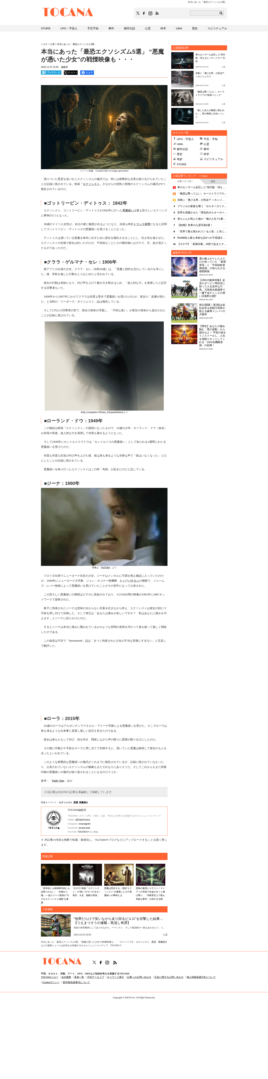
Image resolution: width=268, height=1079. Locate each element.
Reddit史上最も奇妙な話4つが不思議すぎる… (202, 237)
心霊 (206, 144)
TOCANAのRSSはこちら (157, 13)
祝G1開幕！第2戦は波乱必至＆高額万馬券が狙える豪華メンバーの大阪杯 (212, 309)
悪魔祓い (128, 210)
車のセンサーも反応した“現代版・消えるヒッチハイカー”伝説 (210, 58)
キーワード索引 (115, 977)
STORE (181, 164)
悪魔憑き (83, 802)
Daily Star (58, 780)
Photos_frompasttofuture (111, 412)
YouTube (105, 567)
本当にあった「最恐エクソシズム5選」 (76, 44)
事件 (206, 149)
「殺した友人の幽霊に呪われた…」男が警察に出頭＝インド (209, 113)
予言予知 (92, 28)
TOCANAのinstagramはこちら (151, 13)
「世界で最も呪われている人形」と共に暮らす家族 (202, 231)
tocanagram (84, 824)
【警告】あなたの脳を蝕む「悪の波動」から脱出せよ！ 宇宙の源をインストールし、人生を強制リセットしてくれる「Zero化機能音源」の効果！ (212, 336)
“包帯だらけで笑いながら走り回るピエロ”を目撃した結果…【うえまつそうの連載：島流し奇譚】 (118, 921)
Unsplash (92, 412)
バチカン (133, 580)
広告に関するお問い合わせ (169, 977)
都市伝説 (182, 149)
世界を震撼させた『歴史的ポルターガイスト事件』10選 (202, 212)
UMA (180, 144)
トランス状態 (141, 224)
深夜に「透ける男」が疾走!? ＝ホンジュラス (202, 199)
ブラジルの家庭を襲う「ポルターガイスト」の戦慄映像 (202, 206)
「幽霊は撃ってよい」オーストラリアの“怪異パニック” (202, 193)
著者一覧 (79, 977)
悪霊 (76, 802)
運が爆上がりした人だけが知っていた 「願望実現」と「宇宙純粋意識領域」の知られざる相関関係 (212, 265)
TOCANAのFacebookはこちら (144, 13)
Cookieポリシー (50, 982)
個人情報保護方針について (201, 977)
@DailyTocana (82, 819)
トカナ (44, 44)
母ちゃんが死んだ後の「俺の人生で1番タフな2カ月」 (202, 218)
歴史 (179, 154)
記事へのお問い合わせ (139, 977)
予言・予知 (211, 139)
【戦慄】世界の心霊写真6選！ (195, 225)
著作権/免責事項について (76, 982)
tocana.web (84, 828)
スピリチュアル (213, 159)
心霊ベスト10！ (185, 181)
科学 (206, 154)
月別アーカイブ (95, 977)
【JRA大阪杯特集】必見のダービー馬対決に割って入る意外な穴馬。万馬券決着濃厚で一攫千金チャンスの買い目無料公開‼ (212, 288)
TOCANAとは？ (49, 977)
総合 (213, 181)
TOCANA (68, 12)
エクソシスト (91, 184)
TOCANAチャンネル (88, 832)
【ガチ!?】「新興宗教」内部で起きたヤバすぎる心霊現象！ (202, 244)
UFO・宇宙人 (185, 139)
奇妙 (179, 159)
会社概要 (66, 977)
